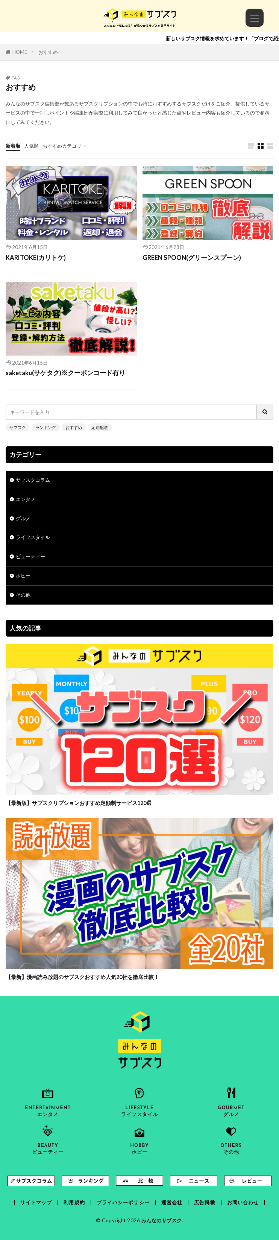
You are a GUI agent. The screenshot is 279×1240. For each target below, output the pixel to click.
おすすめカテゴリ (62, 146)
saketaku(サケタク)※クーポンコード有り (65, 373)
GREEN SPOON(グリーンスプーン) (192, 257)
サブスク (17, 427)
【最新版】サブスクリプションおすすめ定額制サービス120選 (79, 803)
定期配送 (99, 427)
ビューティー (30, 556)
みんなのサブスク (161, 1220)
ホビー (23, 576)
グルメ (23, 518)
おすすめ (48, 52)
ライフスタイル (33, 537)
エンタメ (25, 499)
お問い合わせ (243, 1202)
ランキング (45, 427)
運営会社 (171, 1202)
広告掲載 (204, 1202)
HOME (19, 52)
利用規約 (74, 1202)
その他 (23, 595)
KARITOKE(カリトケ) (36, 257)
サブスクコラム (33, 480)
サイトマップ (36, 1202)
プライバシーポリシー (123, 1202)
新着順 (13, 146)
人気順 (31, 146)
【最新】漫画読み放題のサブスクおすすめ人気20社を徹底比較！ (82, 977)
